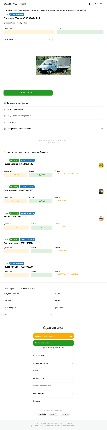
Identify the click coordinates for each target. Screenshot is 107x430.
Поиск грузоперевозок (21, 10)
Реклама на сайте (42, 343)
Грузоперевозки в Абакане (56, 10)
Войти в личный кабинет (53, 336)
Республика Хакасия (38, 10)
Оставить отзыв (28, 93)
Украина (65, 414)
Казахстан (54, 414)
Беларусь (42, 414)
